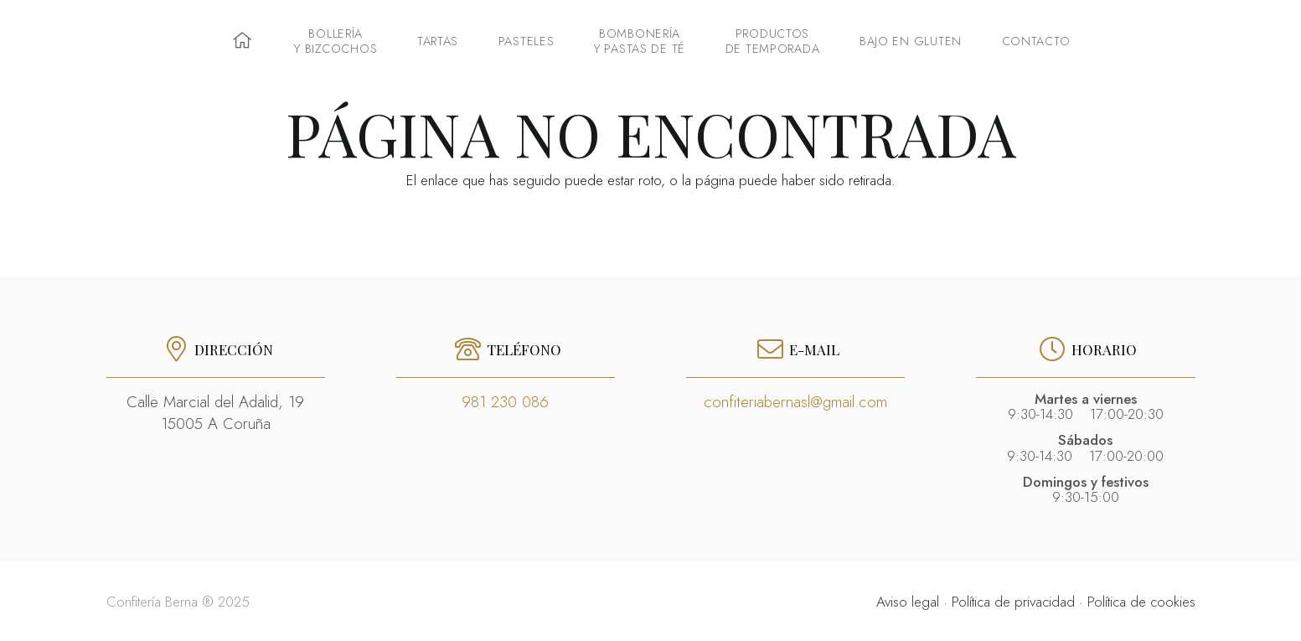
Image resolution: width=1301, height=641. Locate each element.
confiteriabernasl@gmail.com (795, 401)
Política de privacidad (1013, 602)
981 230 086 (505, 401)
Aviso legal (907, 602)
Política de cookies (1141, 602)
